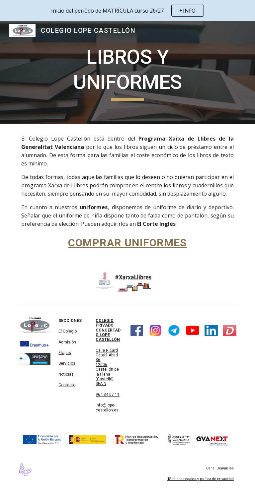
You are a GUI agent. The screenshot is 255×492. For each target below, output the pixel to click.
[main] (127, 72)
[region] (127, 10)
